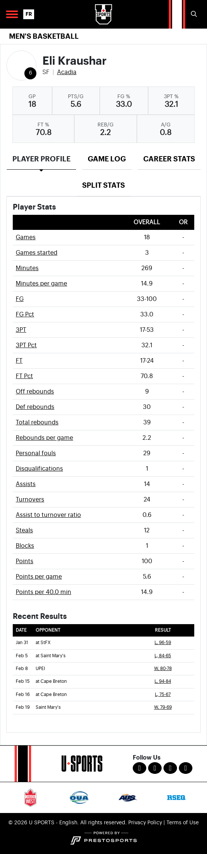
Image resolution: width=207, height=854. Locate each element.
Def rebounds (35, 407)
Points (24, 561)
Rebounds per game (44, 438)
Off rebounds (35, 392)
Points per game (39, 577)
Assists (26, 484)
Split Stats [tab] (103, 185)
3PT (21, 330)
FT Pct (24, 376)
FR (29, 14)
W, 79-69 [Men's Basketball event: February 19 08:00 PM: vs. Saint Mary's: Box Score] (163, 707)
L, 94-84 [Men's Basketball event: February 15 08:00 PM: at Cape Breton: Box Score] (162, 681)
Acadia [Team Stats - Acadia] (66, 72)
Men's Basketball (44, 36)
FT (19, 361)
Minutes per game (41, 284)
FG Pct (25, 315)
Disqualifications (39, 469)
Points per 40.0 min (43, 592)
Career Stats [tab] (169, 159)
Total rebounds (37, 422)
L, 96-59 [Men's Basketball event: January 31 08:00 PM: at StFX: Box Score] (162, 643)
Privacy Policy (145, 822)
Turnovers (30, 500)
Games (26, 237)
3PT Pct (26, 345)
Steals (24, 530)
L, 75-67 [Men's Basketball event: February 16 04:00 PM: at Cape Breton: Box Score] (163, 695)
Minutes (27, 268)
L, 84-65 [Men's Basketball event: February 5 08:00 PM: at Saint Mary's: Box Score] (162, 656)
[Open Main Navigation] (12, 14)
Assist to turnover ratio (48, 515)
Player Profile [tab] (41, 159)
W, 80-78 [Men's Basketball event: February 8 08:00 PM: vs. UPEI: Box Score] (163, 669)
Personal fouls (36, 453)
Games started (36, 253)
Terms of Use (182, 822)
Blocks (25, 546)
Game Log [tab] (107, 159)
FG (20, 299)
